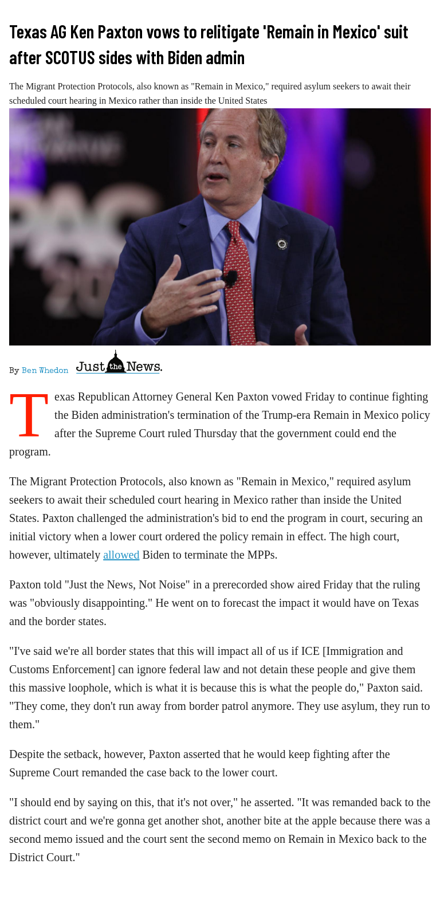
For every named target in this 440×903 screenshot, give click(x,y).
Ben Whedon (45, 371)
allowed (121, 554)
